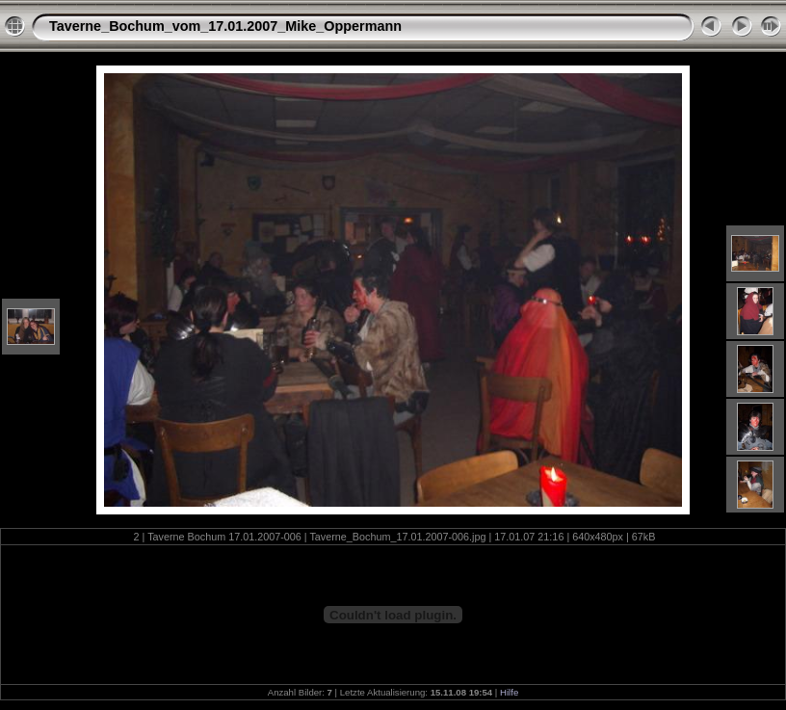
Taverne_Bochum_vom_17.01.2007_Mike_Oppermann (225, 26)
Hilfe (509, 692)
